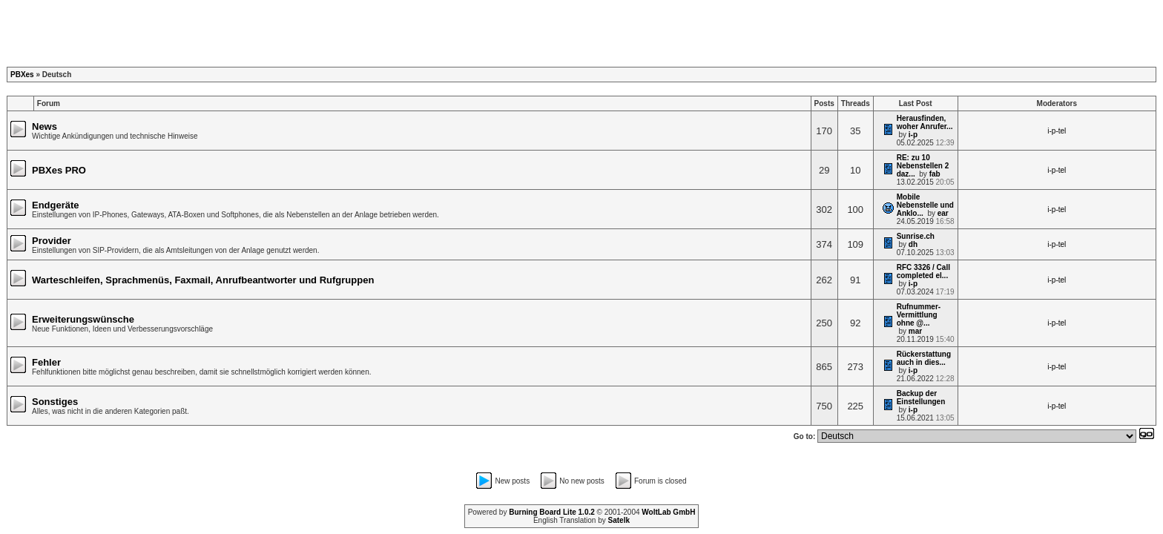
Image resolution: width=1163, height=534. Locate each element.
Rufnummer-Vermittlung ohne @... (918, 315)
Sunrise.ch (916, 236)
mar (915, 331)
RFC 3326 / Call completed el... (923, 271)
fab (934, 174)
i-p (913, 135)
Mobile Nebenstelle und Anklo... (925, 205)
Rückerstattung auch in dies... (924, 358)
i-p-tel (1056, 131)
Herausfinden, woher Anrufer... (925, 122)
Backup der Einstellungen (921, 397)
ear (943, 213)
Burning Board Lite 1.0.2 (552, 512)
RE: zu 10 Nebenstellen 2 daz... (923, 166)
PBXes (22, 74)
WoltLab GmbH (668, 512)
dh (913, 244)
